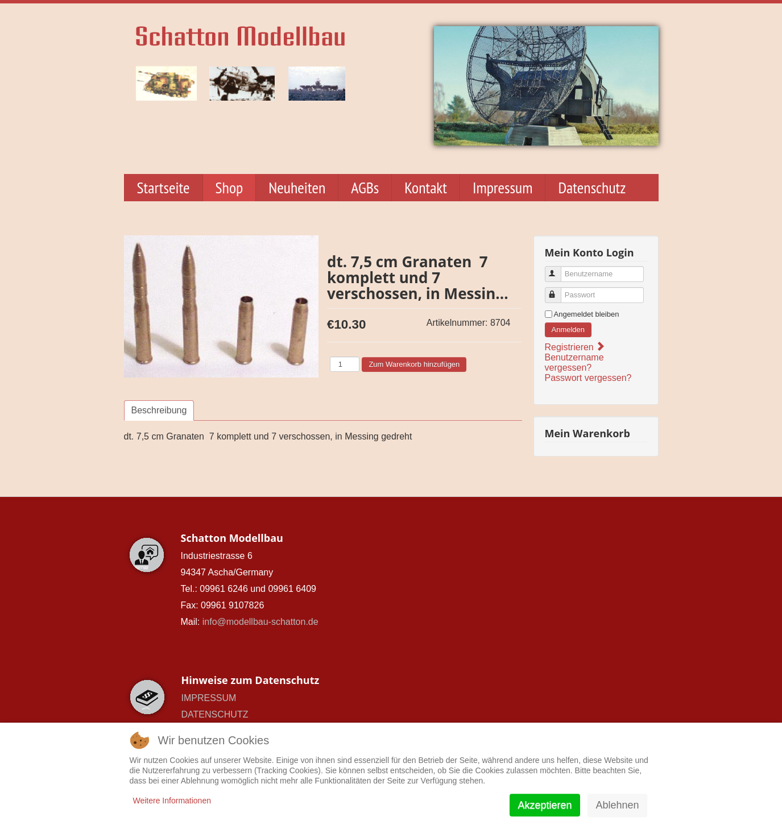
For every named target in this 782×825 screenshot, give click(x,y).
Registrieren (575, 347)
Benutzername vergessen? (574, 362)
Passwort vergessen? (588, 378)
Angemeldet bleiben (586, 314)
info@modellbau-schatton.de (260, 622)
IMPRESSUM (209, 698)
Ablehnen (617, 805)
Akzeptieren (545, 805)
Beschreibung (159, 410)
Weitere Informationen (172, 800)
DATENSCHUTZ (215, 714)
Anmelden (568, 329)
